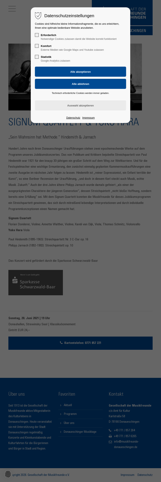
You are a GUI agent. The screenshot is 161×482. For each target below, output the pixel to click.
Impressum (88, 117)
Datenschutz (73, 117)
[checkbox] (37, 35)
